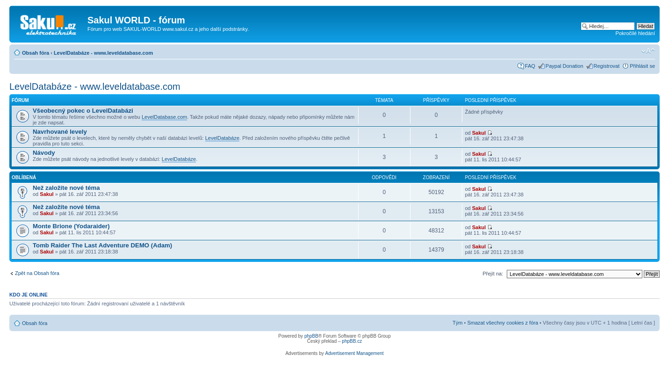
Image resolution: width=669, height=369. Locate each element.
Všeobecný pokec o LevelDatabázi (83, 110)
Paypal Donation (564, 66)
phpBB (311, 336)
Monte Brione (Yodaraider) (71, 226)
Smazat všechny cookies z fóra (502, 323)
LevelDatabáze (222, 138)
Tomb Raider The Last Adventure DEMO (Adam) (102, 245)
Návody (44, 152)
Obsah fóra (35, 53)
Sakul (479, 133)
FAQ (530, 66)
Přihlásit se (642, 66)
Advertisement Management (354, 353)
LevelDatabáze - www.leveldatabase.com (103, 53)
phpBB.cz (352, 341)
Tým (457, 323)
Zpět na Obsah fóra (37, 273)
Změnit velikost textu (648, 51)
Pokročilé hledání (635, 33)
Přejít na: (492, 273)
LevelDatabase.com (164, 117)
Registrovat (607, 66)
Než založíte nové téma (66, 187)
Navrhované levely (60, 131)
